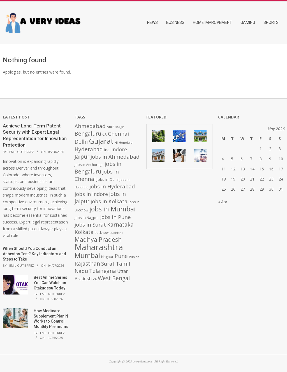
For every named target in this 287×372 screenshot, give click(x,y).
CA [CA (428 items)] (104, 134)
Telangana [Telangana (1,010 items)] (102, 271)
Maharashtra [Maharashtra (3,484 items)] (99, 247)
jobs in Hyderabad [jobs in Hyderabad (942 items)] (112, 186)
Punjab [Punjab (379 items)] (134, 257)
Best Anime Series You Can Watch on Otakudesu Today (50, 282)
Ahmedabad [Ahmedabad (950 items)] (90, 125)
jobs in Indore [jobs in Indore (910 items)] (91, 193)
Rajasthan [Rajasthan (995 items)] (87, 263)
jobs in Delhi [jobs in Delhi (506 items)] (108, 179)
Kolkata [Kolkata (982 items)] (84, 232)
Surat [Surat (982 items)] (108, 263)
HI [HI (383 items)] (116, 142)
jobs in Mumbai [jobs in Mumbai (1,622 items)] (112, 208)
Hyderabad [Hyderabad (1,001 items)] (89, 149)
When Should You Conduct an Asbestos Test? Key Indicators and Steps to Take (34, 253)
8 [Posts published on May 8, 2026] (261, 158)
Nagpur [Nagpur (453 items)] (107, 256)
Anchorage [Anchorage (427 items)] (115, 126)
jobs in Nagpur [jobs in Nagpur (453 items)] (87, 217)
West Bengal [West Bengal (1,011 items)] (114, 278)
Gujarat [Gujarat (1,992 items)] (101, 141)
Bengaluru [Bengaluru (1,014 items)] (88, 133)
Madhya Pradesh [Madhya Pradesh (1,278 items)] (98, 239)
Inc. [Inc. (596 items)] (107, 149)
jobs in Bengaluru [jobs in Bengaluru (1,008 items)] (98, 167)
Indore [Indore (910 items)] (119, 149)
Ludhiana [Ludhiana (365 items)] (116, 233)
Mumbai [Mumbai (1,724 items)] (87, 255)
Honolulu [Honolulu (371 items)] (126, 142)
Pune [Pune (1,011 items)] (121, 256)
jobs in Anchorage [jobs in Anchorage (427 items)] (89, 164)
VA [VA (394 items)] (95, 279)
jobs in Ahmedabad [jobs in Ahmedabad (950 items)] (115, 156)
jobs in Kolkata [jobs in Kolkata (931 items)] (109, 201)
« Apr (222, 201)
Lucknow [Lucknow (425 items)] (101, 232)
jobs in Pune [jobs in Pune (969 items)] (115, 217)
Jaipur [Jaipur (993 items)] (82, 156)
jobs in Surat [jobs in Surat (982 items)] (90, 224)
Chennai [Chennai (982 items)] (118, 133)
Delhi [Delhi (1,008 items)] (81, 141)
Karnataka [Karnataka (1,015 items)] (120, 224)
